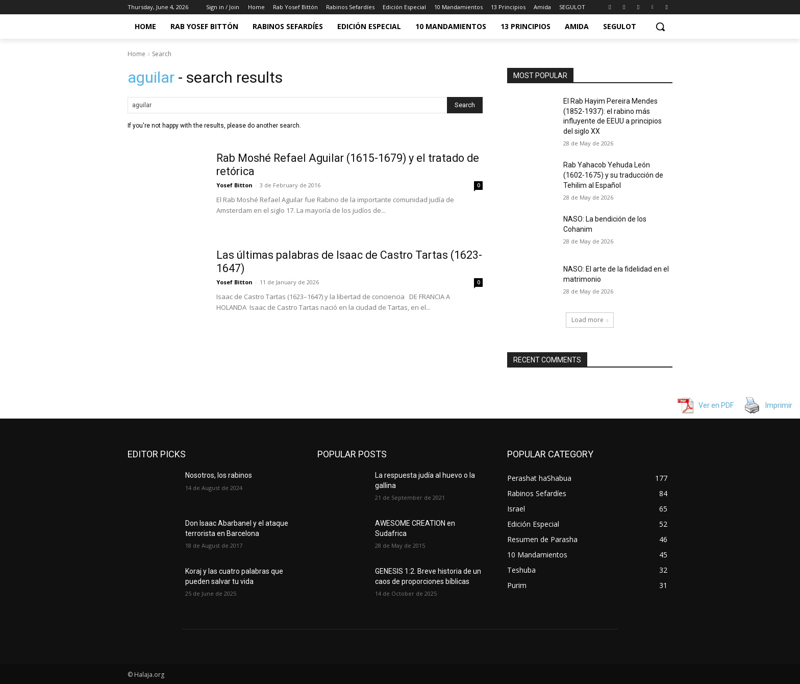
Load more (589, 319)
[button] (660, 26)
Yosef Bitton (234, 185)
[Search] (465, 105)
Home (136, 54)
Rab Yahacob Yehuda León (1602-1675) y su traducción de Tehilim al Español (613, 175)
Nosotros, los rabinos (218, 475)
